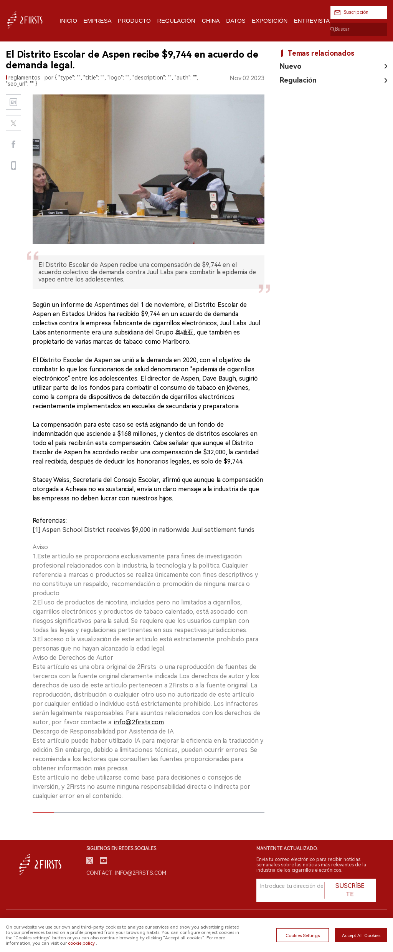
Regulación (298, 80)
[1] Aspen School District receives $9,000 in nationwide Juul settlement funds (143, 529)
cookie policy (81, 943)
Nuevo (290, 66)
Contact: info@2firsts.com (126, 873)
